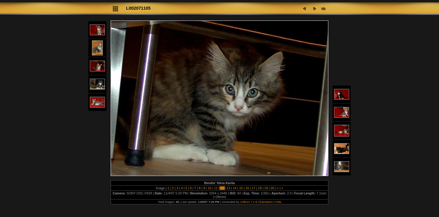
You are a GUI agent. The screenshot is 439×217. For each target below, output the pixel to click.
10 (209, 188)
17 (253, 188)
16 (247, 188)
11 (216, 188)
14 (234, 188)
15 (241, 188)
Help (278, 201)
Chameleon (265, 201)
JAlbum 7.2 (247, 201)
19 (266, 188)
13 (228, 188)
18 (260, 188)
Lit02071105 (138, 8)
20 (272, 188)
